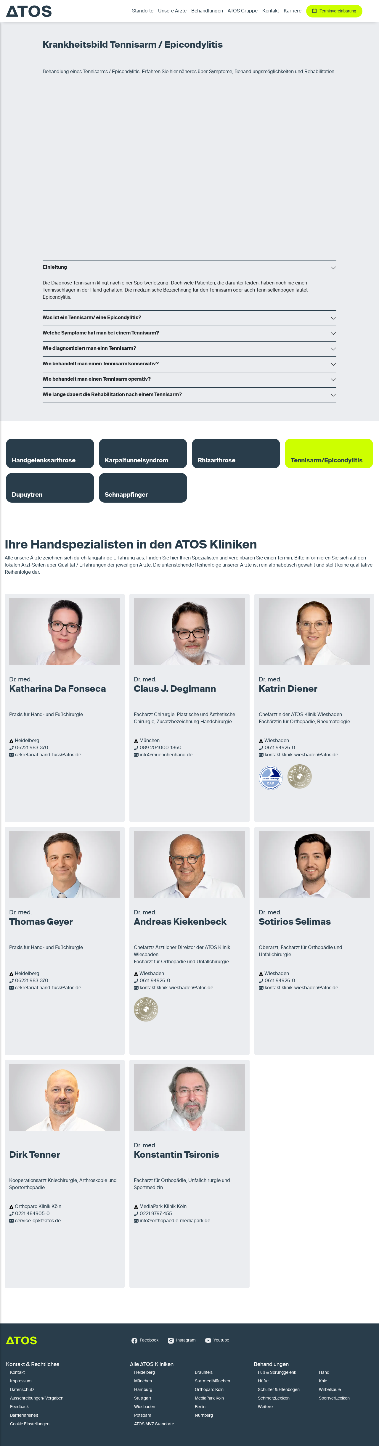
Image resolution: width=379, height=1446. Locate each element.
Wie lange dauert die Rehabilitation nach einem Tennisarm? (112, 395)
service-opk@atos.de (38, 1221)
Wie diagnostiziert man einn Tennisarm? (89, 348)
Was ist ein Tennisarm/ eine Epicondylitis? (92, 318)
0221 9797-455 (156, 1214)
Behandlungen (271, 1364)
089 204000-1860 (161, 748)
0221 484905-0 (32, 1214)
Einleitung (55, 267)
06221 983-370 (31, 748)
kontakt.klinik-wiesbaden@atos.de (301, 755)
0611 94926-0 (280, 748)
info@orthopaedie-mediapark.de (175, 1221)
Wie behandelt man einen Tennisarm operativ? (97, 379)
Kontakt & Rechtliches (32, 1364)
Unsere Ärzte (172, 11)
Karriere (292, 11)
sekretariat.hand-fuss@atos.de (48, 755)
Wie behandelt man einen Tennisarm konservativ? (101, 364)
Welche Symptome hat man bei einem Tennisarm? (101, 333)
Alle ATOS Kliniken (152, 1364)
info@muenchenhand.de (166, 755)
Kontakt (270, 11)
